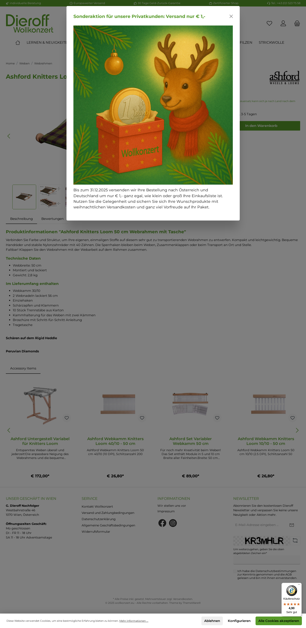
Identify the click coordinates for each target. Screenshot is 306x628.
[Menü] (299, 585)
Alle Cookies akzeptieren (278, 621)
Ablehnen (212, 621)
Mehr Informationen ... (133, 620)
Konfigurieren (239, 621)
